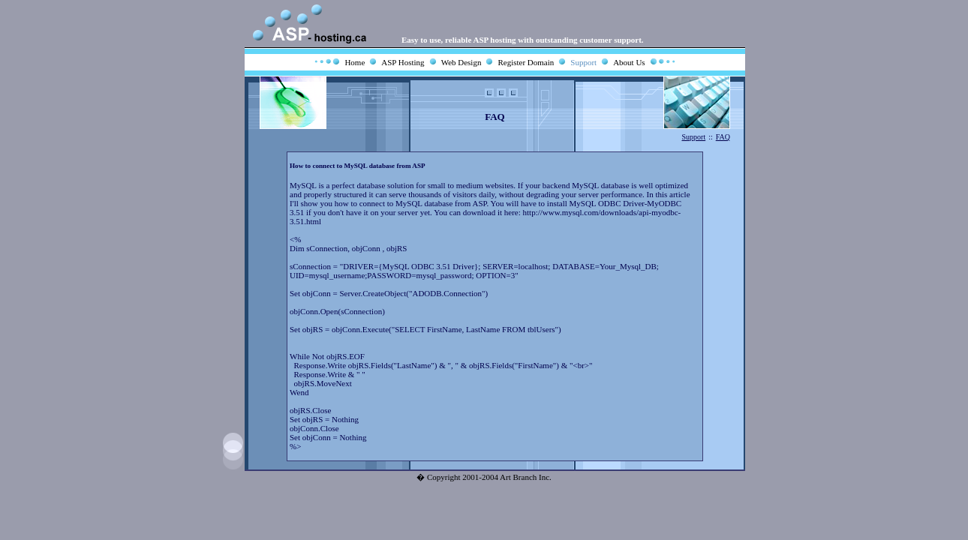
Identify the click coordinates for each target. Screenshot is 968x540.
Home (354, 62)
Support (583, 62)
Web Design (461, 62)
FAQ (723, 137)
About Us (629, 62)
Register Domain (526, 62)
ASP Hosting (402, 62)
